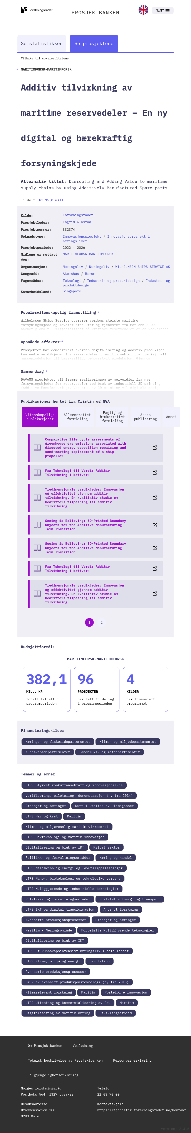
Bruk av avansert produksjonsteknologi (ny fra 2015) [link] (77, 982)
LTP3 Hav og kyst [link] (41, 816)
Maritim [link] (74, 816)
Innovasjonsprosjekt (82, 236)
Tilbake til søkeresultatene (45, 58)
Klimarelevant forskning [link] (48, 992)
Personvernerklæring (132, 1060)
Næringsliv (73, 266)
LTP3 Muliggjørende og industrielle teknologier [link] (72, 888)
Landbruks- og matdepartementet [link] (109, 752)
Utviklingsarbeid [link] (115, 1013)
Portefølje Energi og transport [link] (129, 899)
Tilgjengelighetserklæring (53, 1075)
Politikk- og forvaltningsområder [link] (57, 857)
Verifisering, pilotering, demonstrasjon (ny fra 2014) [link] (79, 795)
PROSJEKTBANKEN (96, 12)
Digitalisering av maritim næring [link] (57, 1013)
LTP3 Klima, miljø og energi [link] (52, 961)
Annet (171, 417)
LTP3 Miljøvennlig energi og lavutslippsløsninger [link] (73, 868)
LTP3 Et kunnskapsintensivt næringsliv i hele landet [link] (77, 951)
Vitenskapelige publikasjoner (40, 417)
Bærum (90, 273)
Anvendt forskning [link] (121, 909)
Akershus (71, 273)
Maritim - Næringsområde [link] (48, 930)
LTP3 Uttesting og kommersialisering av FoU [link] (68, 1002)
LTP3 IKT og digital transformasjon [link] (59, 909)
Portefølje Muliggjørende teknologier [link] (117, 930)
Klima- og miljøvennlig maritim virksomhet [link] (66, 826)
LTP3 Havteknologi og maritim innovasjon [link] (64, 837)
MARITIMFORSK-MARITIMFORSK (88, 254)
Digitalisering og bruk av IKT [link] (54, 847)
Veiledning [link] (83, 1045)
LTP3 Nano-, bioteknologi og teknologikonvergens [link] (73, 878)
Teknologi (72, 280)
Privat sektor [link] (106, 847)
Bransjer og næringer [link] (45, 806)
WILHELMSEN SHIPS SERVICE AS (142, 266)
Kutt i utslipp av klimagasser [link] (104, 806)
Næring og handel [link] (115, 857)
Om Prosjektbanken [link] (45, 1045)
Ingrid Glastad (77, 222)
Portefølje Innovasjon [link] (126, 992)
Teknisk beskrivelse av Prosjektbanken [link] (65, 1060)
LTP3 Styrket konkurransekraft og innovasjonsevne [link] (73, 785)
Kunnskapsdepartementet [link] (47, 752)
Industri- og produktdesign (113, 280)
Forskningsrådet (78, 215)
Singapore (72, 291)
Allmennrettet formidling (77, 417)
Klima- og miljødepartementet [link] (127, 741)
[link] (143, 10)
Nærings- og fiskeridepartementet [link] (57, 741)
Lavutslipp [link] (99, 961)
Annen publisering (145, 417)
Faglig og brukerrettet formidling (112, 416)
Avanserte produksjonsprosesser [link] (55, 920)
